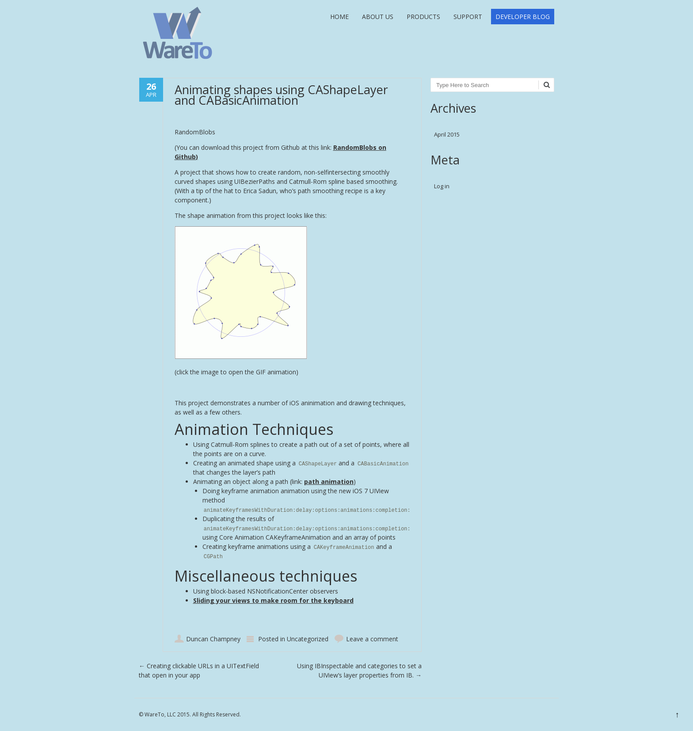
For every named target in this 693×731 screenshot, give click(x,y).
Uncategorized (307, 639)
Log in (441, 186)
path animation (329, 481)
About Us (377, 16)
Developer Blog (522, 16)
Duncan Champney (213, 639)
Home (339, 16)
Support (467, 16)
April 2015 (447, 134)
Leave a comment (372, 639)
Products (423, 16)
